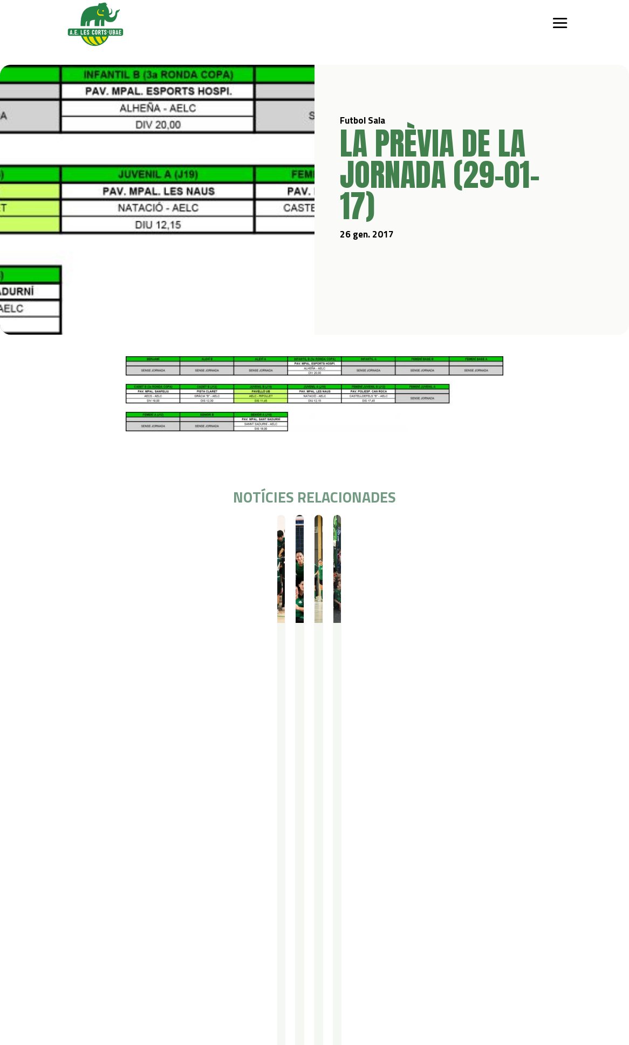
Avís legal (135, 970)
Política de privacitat (155, 956)
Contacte (79, 956)
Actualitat (381, 862)
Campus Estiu (218, 876)
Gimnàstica (133, 918)
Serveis (283, 862)
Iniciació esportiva (144, 876)
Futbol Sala (97, 534)
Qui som (77, 862)
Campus (211, 862)
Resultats (133, 534)
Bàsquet (128, 904)
